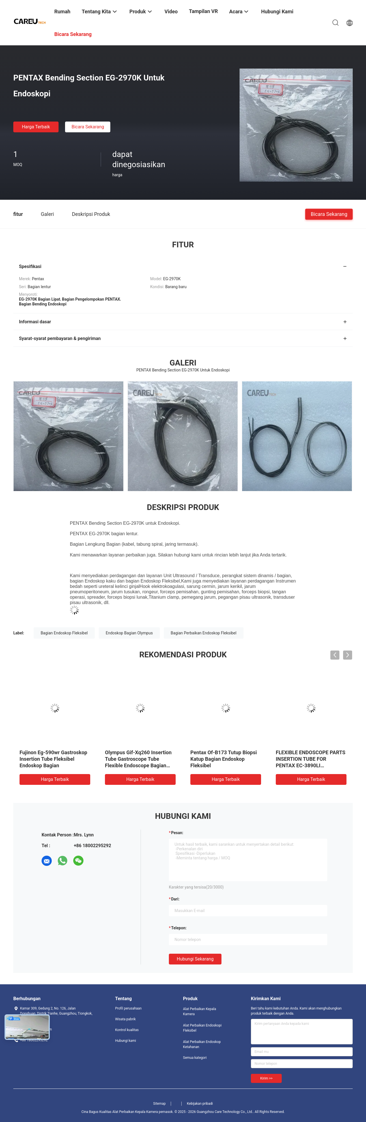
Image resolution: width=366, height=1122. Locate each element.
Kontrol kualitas (127, 1030)
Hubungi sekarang (195, 959)
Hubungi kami (125, 1041)
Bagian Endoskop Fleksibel (64, 633)
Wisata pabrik (125, 1019)
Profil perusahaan (128, 1008)
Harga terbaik (36, 126)
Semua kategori (195, 1058)
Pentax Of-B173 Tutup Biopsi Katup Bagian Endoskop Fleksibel (223, 758)
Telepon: (178, 928)
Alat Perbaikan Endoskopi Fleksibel (202, 1027)
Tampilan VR (203, 11)
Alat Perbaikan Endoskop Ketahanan (202, 1044)
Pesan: (177, 832)
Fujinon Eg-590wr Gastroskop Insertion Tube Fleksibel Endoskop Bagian (53, 758)
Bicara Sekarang (88, 126)
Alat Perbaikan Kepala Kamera (199, 1011)
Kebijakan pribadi (200, 1104)
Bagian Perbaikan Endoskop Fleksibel (203, 633)
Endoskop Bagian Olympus (129, 633)
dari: (175, 899)
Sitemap (159, 1104)
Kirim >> (266, 1078)
